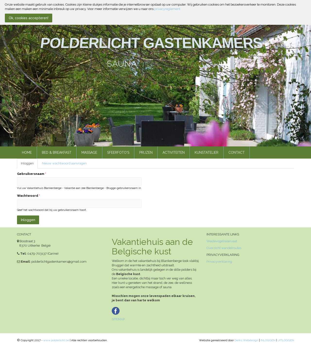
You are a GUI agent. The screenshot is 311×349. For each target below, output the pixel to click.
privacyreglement (167, 9)
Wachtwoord (28, 195)
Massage (89, 152)
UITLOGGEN (285, 340)
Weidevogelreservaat (222, 241)
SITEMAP (118, 319)
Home (27, 152)
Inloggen (29, 165)
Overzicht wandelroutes (224, 248)
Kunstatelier (206, 152)
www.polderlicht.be (56, 340)
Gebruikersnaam (31, 174)
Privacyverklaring (219, 261)
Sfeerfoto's (118, 152)
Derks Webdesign (246, 340)
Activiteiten (174, 152)
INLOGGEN (267, 340)
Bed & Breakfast (56, 152)
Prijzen (146, 152)
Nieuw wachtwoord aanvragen (64, 163)
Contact (236, 152)
